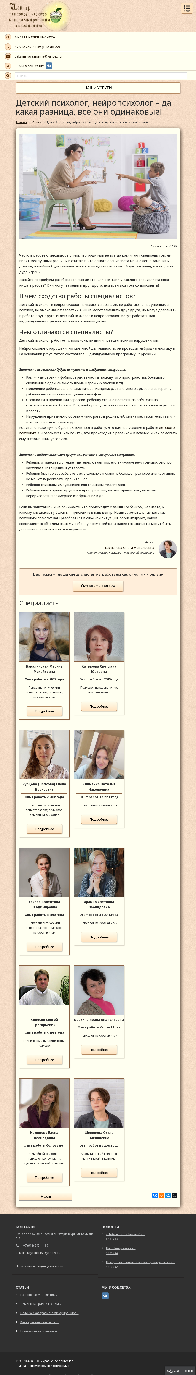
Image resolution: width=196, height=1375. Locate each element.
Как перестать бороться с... (39, 1319)
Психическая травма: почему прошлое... (49, 1310)
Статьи (82, 1372)
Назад (36, 1196)
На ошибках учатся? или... (39, 1291)
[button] (180, 1370)
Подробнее (44, 711)
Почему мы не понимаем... (39, 1328)
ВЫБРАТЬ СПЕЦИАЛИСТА (35, 37)
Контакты (97, 1372)
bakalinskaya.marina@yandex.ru (38, 56)
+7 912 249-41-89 (28, 47)
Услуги (69, 1372)
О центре (55, 1372)
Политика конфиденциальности (39, 1263)
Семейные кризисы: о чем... (40, 1301)
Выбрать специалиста (30, 1372)
